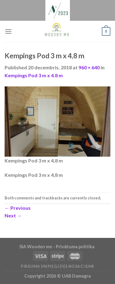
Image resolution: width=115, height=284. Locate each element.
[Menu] (8, 31)
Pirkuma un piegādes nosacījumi (57, 266)
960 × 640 (89, 67)
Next (13, 215)
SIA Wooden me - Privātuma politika (57, 246)
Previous (18, 208)
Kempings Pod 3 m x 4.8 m (34, 75)
